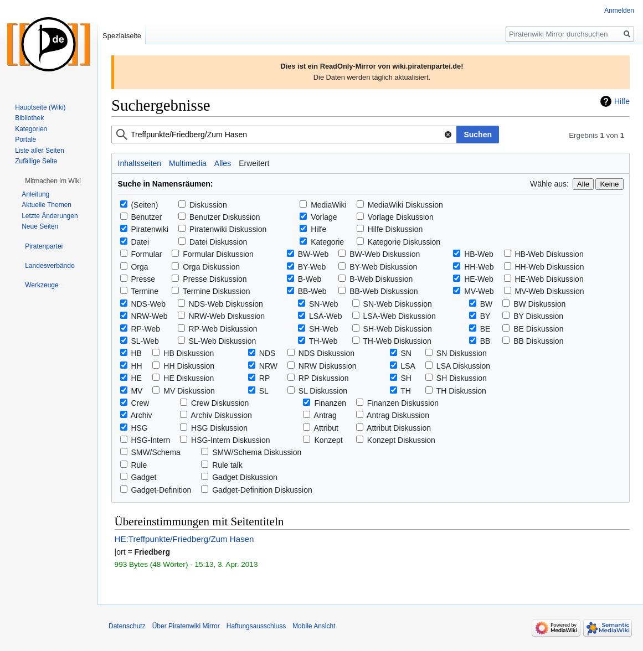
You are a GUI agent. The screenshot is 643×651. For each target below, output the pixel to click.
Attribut (326, 427)
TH (405, 390)
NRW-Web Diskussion (226, 316)
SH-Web (323, 328)
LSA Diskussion (463, 365)
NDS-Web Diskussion (225, 303)
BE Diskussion (538, 328)
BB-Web (312, 291)
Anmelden (619, 10)
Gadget (143, 477)
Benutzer (146, 217)
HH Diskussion (188, 365)
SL (264, 390)
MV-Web (478, 291)
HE (136, 378)
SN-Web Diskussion (397, 303)
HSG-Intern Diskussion (230, 440)
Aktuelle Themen (46, 205)
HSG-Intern (150, 440)
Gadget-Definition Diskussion (262, 489)
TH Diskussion (461, 390)
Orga (139, 266)
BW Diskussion (539, 303)
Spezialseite (121, 36)
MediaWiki (329, 204)
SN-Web (323, 303)
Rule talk (227, 465)
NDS (267, 353)
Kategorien (31, 129)
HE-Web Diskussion (549, 279)
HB (136, 353)
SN (406, 353)
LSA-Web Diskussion (399, 316)
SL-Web (144, 341)
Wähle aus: (549, 183)
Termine (144, 291)
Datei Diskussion (218, 241)
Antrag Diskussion (398, 415)
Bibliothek (29, 118)
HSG (139, 427)
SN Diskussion (461, 353)
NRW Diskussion (328, 365)
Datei (140, 241)
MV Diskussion (189, 390)
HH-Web (478, 266)
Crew (140, 403)
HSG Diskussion (219, 427)
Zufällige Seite (36, 161)
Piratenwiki (149, 229)
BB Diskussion (538, 341)
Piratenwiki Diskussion (227, 229)
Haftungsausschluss (256, 626)
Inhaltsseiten (140, 163)
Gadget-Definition (161, 489)
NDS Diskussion (326, 353)
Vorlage (324, 217)
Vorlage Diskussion (401, 217)
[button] (53, 181)
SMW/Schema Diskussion (256, 452)
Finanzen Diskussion (403, 403)
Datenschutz (127, 626)
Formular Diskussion (218, 254)
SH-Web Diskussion (397, 328)
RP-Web (145, 328)
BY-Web (312, 266)
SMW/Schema (155, 452)
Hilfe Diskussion (395, 229)
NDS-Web (148, 303)
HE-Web (478, 279)
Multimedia (188, 163)
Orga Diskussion (211, 266)
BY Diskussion (538, 316)
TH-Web (323, 341)
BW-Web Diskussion (384, 254)
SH (406, 378)
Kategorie (327, 241)
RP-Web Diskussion (222, 328)
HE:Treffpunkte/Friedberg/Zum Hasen (184, 539)
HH (136, 365)
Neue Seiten (40, 226)
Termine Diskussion (216, 291)
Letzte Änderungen (50, 216)
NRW (268, 365)
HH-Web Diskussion (549, 266)
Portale (25, 139)
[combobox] (284, 134)
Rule (139, 465)
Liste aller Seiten (39, 150)
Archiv (141, 415)
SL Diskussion (323, 390)
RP (264, 378)
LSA (408, 365)
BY (485, 316)
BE (485, 328)
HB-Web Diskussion (549, 254)
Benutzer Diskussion (224, 217)
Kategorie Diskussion (404, 241)
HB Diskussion (188, 353)
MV (136, 390)
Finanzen (330, 403)
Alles (222, 163)
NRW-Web (149, 316)
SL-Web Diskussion (222, 341)
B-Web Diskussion (381, 279)
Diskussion (208, 204)
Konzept (328, 440)
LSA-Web (325, 316)
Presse (143, 279)
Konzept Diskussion (401, 440)
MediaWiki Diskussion (405, 204)
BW (486, 303)
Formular (146, 254)
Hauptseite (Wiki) (40, 107)
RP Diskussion (324, 378)
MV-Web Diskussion (549, 291)
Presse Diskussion (214, 279)
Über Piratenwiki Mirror (186, 626)
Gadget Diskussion (244, 477)
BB (485, 341)
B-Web (310, 279)
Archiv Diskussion (221, 415)
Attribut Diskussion (399, 427)
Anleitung (35, 194)
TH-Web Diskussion (397, 341)
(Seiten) (144, 204)
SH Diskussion (461, 378)
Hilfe (622, 101)
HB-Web (478, 254)
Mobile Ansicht (313, 626)
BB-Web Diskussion (383, 291)
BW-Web (313, 254)
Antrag (325, 415)
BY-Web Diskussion (383, 266)
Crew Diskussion (220, 403)
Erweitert (254, 163)
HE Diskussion (188, 378)
